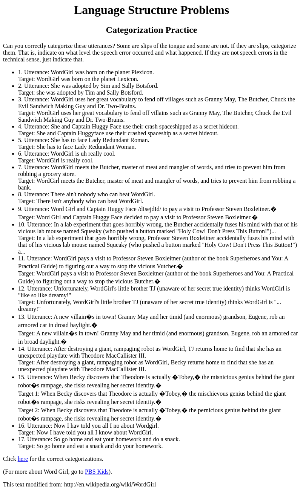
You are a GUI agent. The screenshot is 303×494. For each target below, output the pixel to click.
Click (10, 459)
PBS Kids (97, 471)
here (23, 459)
